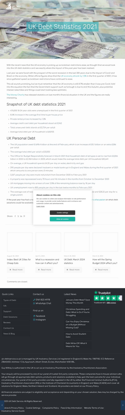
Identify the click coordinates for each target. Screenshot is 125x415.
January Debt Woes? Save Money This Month (78, 301)
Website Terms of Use (94, 408)
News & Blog (9, 334)
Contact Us (8, 328)
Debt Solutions (10, 317)
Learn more (40, 209)
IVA (4, 306)
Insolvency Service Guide (12, 411)
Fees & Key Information (71, 408)
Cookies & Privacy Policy (12, 408)
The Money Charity (15, 95)
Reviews (6, 323)
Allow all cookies (77, 216)
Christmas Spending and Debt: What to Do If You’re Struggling (77, 312)
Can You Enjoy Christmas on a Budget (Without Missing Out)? (77, 325)
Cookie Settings (33, 408)
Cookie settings (48, 216)
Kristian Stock (55, 35)
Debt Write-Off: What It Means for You (76, 344)
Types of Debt (9, 300)
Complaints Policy (50, 408)
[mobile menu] (121, 5)
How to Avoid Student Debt (76, 335)
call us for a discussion (94, 200)
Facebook (40, 316)
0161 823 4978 (43, 299)
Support (7, 311)
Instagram (41, 319)
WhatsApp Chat (43, 303)
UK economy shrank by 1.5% (73, 76)
